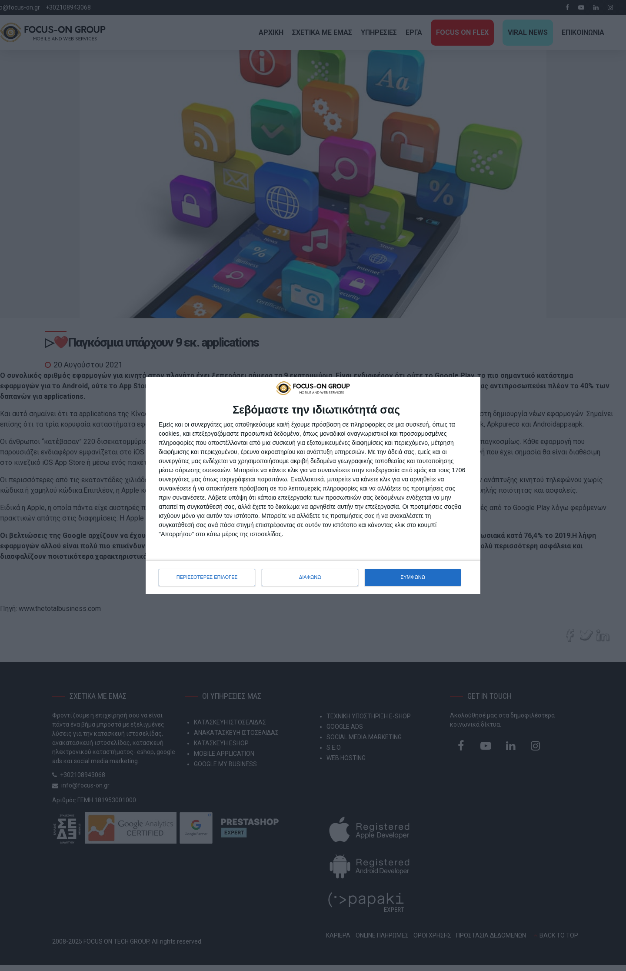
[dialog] (313, 485)
